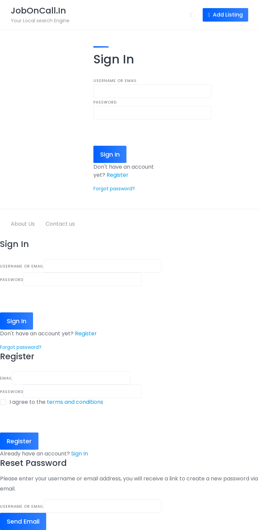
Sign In (79, 453)
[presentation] (144, 132)
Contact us (60, 224)
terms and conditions (75, 402)
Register (117, 175)
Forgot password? (114, 188)
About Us (23, 224)
